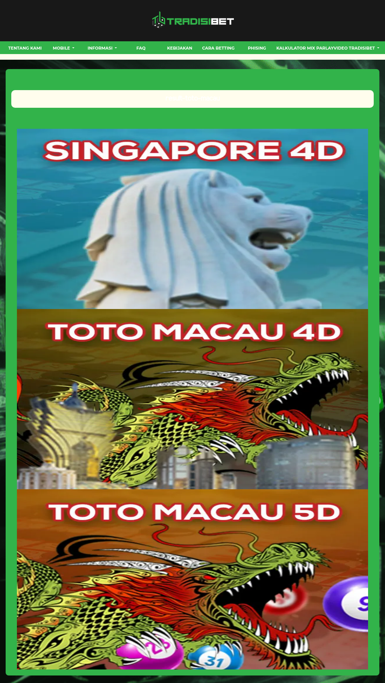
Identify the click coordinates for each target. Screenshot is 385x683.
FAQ (141, 48)
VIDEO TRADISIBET (354, 48)
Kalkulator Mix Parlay (304, 48)
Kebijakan (179, 48)
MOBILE (62, 48)
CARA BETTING (218, 48)
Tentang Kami (25, 48)
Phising (257, 48)
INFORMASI (101, 48)
